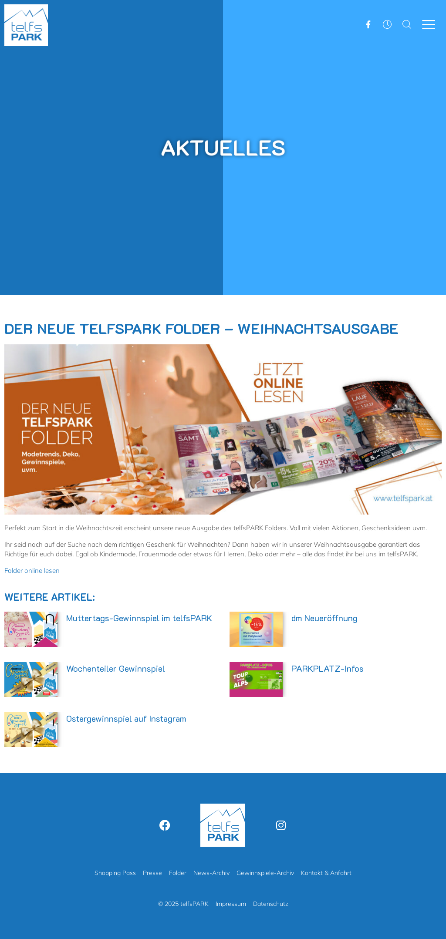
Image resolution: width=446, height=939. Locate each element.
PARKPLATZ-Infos (327, 668)
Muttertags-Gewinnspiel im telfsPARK (139, 617)
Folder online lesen (32, 570)
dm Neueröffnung (324, 617)
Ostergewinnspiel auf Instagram (126, 718)
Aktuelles (223, 146)
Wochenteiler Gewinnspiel (115, 668)
